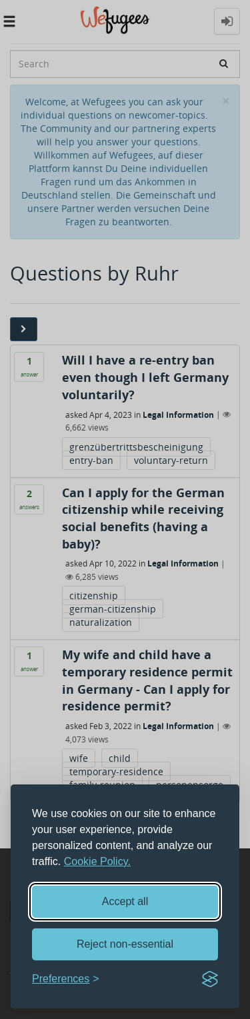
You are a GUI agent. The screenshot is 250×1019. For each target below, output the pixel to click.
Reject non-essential (125, 944)
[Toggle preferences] (65, 979)
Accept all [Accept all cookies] (125, 901)
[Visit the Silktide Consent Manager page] (210, 979)
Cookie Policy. (97, 861)
